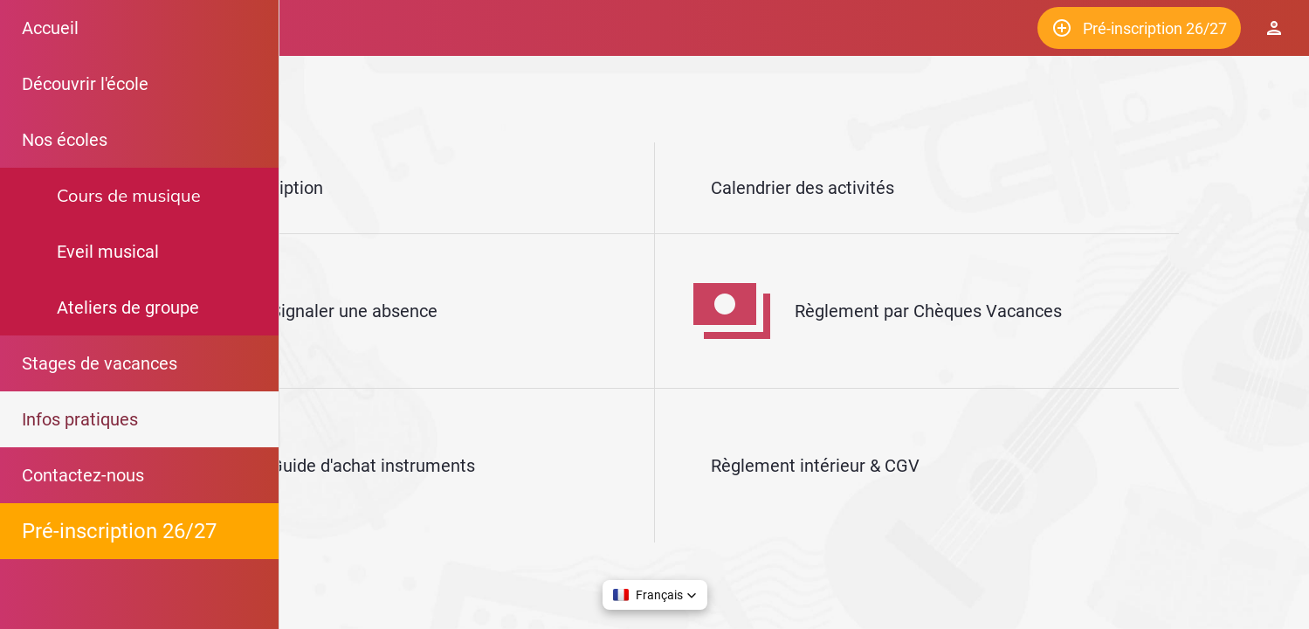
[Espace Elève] (1274, 28)
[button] (655, 595)
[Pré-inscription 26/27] (1139, 28)
